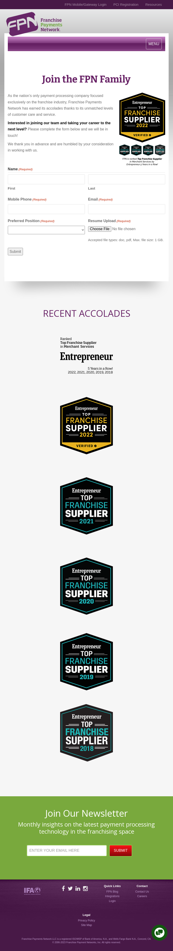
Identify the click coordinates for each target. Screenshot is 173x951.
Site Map (86, 925)
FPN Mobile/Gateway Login (86, 4)
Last (91, 188)
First (11, 188)
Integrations (112, 896)
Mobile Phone (27, 199)
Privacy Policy (86, 920)
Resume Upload (109, 221)
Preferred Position (31, 221)
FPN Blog (112, 891)
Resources (153, 4)
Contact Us (142, 891)
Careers (142, 896)
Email (100, 199)
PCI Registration (125, 4)
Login (112, 901)
